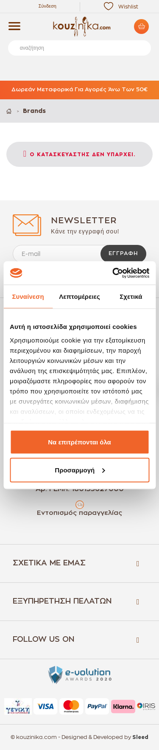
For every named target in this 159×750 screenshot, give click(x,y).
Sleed (140, 737)
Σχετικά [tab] (131, 296)
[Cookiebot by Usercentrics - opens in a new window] (113, 272)
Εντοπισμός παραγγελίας (79, 513)
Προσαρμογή (80, 469)
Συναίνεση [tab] (28, 296)
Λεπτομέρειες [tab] (79, 296)
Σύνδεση (47, 6)
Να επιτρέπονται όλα (79, 442)
